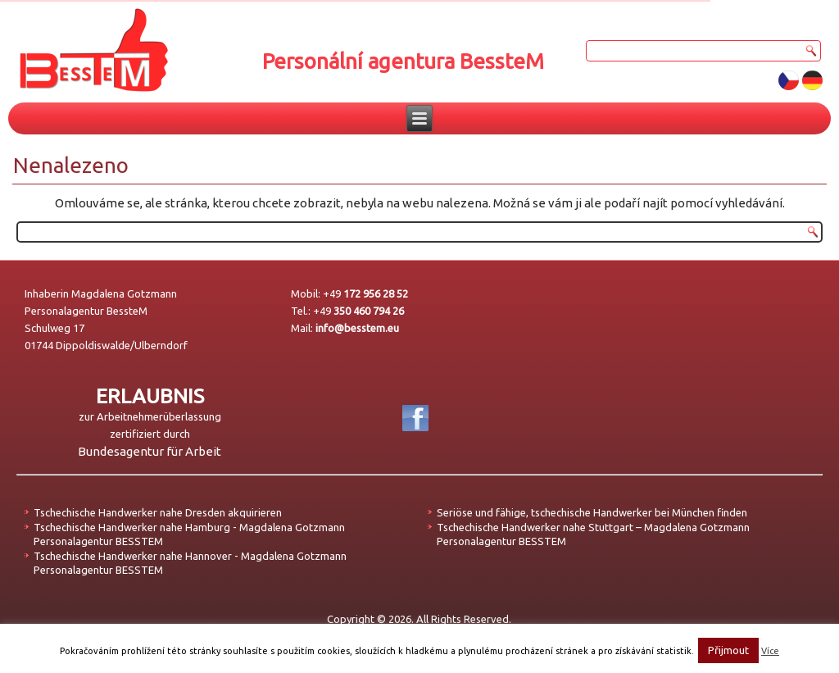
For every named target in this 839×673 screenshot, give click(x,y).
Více (770, 651)
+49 (365, 293)
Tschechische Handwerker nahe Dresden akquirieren (158, 512)
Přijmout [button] (728, 650)
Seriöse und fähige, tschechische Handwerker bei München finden (592, 512)
